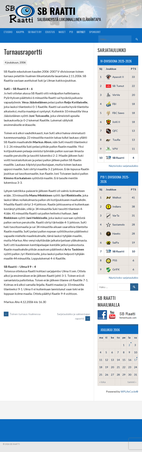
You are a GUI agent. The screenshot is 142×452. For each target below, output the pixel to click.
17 (135, 359)
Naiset (62, 32)
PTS (133, 68)
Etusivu (8, 32)
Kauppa (20, 32)
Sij (100, 68)
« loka (102, 382)
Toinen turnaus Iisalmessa (22, 314)
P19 (71, 32)
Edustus (50, 32)
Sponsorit (95, 32)
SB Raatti (56, 10)
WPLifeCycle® (129, 391)
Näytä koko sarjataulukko (123, 165)
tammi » (131, 382)
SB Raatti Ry (34, 32)
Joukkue (111, 68)
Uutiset (81, 32)
